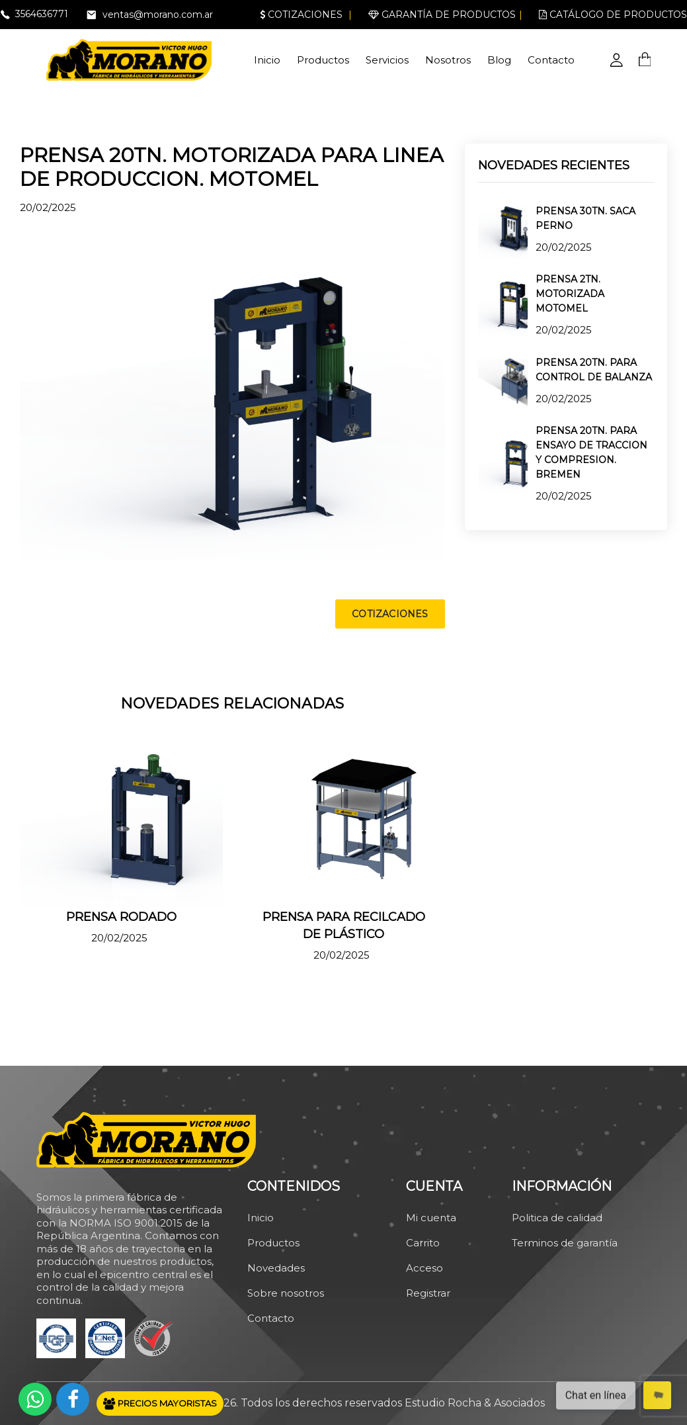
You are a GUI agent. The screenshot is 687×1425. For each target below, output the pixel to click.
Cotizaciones (301, 14)
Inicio (267, 60)
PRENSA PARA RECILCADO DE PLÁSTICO (344, 925)
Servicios (387, 60)
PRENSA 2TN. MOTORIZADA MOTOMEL (570, 293)
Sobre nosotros (285, 1293)
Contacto (551, 60)
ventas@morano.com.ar (157, 14)
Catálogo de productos (613, 14)
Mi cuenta (431, 1217)
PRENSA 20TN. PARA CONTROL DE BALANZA (594, 370)
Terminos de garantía (565, 1242)
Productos (323, 60)
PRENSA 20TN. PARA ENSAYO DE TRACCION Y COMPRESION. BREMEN (591, 452)
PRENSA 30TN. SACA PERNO (585, 218)
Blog (499, 60)
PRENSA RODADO (121, 917)
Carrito (423, 1242)
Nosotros (448, 60)
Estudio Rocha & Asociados (475, 1403)
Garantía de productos (442, 14)
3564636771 (41, 14)
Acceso (424, 1268)
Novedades (276, 1268)
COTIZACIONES (390, 614)
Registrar (428, 1293)
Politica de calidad (557, 1217)
